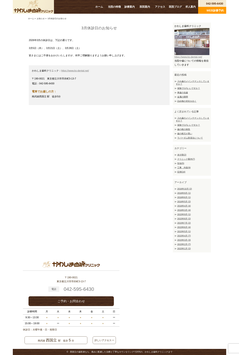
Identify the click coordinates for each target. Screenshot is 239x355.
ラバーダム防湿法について (190, 138)
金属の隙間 (182, 97)
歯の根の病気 (183, 129)
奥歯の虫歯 (182, 92)
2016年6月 (184, 197)
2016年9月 (184, 193)
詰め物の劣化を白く (186, 101)
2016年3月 (184, 210)
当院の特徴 (114, 6)
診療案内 (129, 6)
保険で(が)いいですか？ (188, 88)
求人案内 (190, 6)
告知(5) (180, 163)
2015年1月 (184, 248)
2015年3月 (184, 240)
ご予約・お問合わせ (71, 301)
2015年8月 (184, 218)
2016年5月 (184, 201)
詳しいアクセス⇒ (104, 340)
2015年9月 (184, 214)
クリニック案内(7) (186, 159)
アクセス (160, 6)
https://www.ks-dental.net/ (75, 70)
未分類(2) (181, 155)
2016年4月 (184, 206)
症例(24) (181, 172)
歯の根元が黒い (184, 133)
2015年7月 (184, 223)
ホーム (99, 6)
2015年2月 (184, 244)
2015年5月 (184, 231)
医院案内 (145, 6)
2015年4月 (184, 236)
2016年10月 (184, 189)
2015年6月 (184, 227)
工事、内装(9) (184, 167)
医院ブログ (175, 6)
